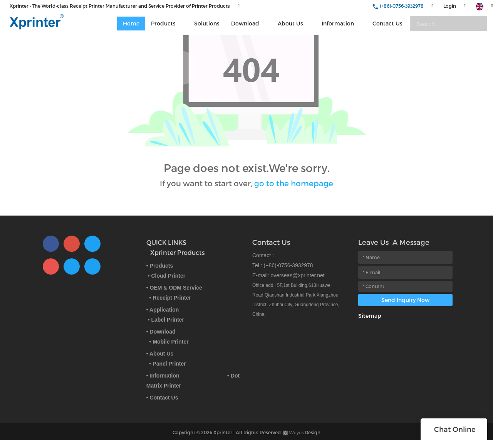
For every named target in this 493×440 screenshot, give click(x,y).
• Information (162, 376)
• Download (161, 332)
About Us (290, 23)
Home (131, 23)
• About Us (160, 354)
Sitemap (369, 315)
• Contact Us (162, 397)
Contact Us (387, 23)
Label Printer (167, 320)
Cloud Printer (168, 276)
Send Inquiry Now (405, 300)
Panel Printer (169, 364)
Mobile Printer (170, 342)
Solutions (207, 23)
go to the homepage (293, 183)
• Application (162, 310)
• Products (159, 266)
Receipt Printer (172, 298)
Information (338, 23)
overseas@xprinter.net (297, 275)
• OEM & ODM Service (174, 288)
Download (245, 23)
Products (163, 23)
